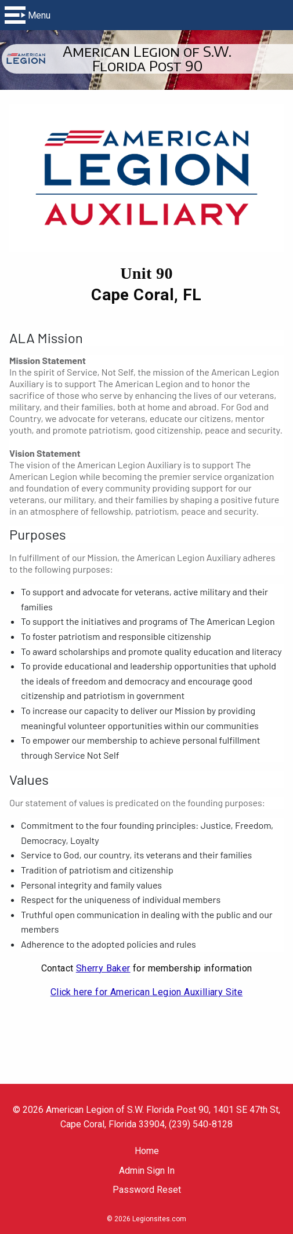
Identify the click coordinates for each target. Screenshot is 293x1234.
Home (147, 1150)
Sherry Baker (103, 968)
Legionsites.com (159, 1219)
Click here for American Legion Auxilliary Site (146, 992)
